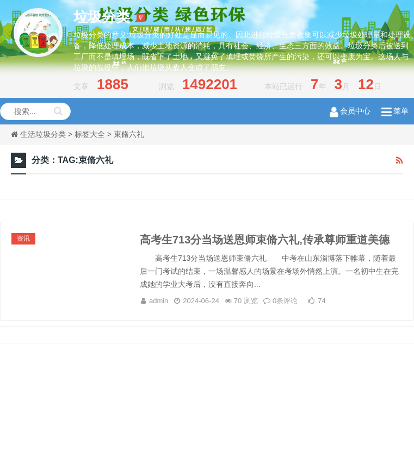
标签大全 (90, 134)
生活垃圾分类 (43, 134)
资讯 (23, 238)
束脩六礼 (129, 134)
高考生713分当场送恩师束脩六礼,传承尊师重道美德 (265, 240)
